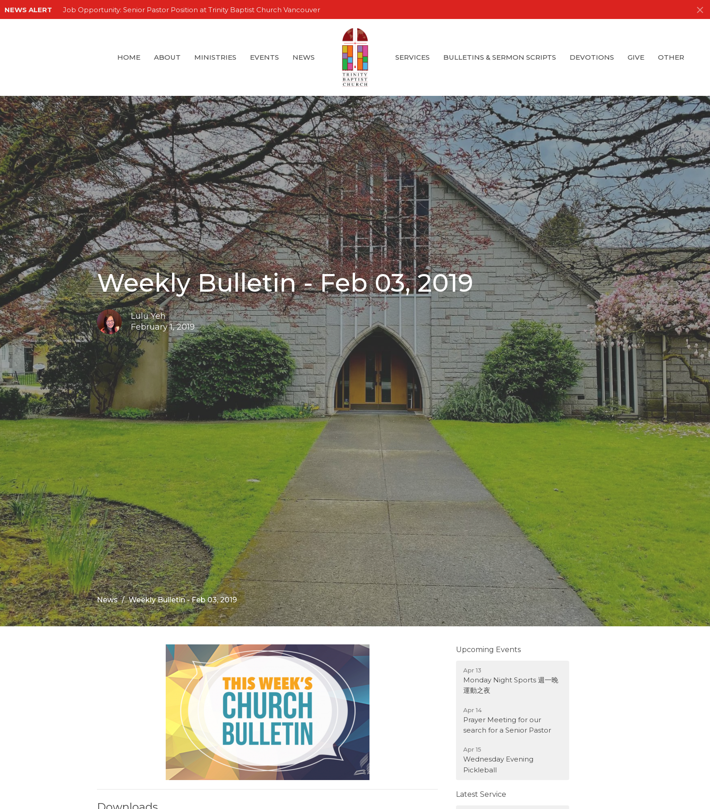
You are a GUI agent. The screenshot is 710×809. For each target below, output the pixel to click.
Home (128, 57)
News (304, 57)
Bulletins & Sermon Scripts (499, 57)
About (167, 57)
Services (412, 57)
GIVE (636, 57)
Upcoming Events (488, 649)
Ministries (215, 57)
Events (264, 57)
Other (671, 57)
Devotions (592, 57)
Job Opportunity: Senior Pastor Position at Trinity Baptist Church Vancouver (191, 9)
